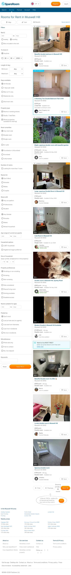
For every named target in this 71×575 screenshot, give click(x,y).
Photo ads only (8, 342)
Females (6, 182)
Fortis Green (27, 512)
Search (4, 10)
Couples (6, 190)
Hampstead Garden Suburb (31, 514)
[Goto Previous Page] (49, 488)
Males (6, 186)
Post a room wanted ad (26, 547)
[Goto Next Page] (65, 488)
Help (34, 10)
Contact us (39, 544)
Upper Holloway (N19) (54, 526)
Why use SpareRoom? (10, 547)
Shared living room (9, 289)
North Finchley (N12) (30, 526)
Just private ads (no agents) (13, 320)
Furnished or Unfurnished (12, 150)
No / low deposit (8, 351)
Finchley (3, 515)
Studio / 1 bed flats (9, 115)
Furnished (7, 154)
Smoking (6, 275)
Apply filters (20, 367)
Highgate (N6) (4, 522)
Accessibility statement (19, 566)
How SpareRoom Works (10, 550)
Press (60, 562)
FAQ (37, 547)
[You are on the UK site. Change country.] (35, 4)
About (5, 544)
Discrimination (6, 566)
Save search (66, 22)
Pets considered (8, 285)
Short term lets (8, 102)
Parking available (9, 293)
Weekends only (8, 96)
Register (55, 4)
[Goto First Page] (37, 488)
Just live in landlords (10, 329)
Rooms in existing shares (11, 111)
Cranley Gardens (5, 512)
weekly (6, 39)
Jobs (29, 566)
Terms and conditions (59, 544)
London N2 (51, 512)
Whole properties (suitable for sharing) (10, 120)
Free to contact (8, 347)
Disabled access (8, 297)
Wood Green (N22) (29, 530)
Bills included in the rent (11, 43)
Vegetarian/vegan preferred (12, 250)
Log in (66, 4)
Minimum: (5, 69)
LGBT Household (8, 246)
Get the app (5, 562)
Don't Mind (7, 178)
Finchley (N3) (4, 530)
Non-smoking (8, 279)
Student (6, 209)
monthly (14, 39)
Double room (8, 135)
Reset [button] (5, 367)
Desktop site (14, 562)
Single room (7, 139)
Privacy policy (57, 547)
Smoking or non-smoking (12, 271)
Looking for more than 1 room (12, 168)
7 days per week (9, 88)
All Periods (7, 84)
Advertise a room (24, 544)
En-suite (6, 145)
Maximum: (4, 73)
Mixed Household (9, 226)
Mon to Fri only (8, 92)
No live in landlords (10, 333)
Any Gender (7, 214)
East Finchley (4, 514)
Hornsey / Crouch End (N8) (31, 522)
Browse (11, 10)
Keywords (4, 357)
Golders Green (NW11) (54, 522)
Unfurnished (8, 159)
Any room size (8, 131)
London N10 (27, 515)
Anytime (6, 53)
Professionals (8, 204)
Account (27, 10)
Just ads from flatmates (11, 324)
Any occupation (9, 200)
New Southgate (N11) (6, 526)
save (61, 501)
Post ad (19, 10)
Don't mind (7, 316)
